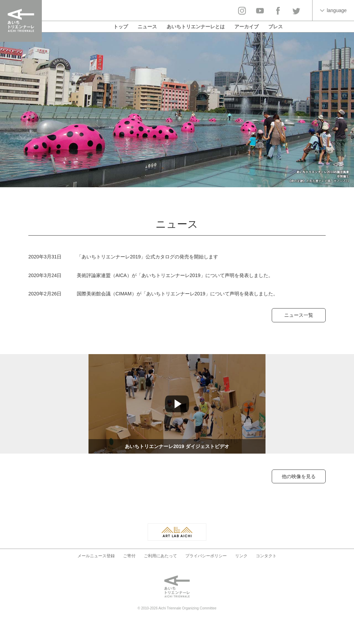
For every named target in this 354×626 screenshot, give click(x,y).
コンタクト (266, 555)
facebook (278, 10)
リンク (241, 555)
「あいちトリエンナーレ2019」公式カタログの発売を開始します (147, 256)
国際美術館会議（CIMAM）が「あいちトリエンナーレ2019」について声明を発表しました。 (177, 293)
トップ (120, 26)
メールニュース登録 (96, 555)
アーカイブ (246, 26)
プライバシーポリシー (206, 555)
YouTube (260, 10)
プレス (275, 26)
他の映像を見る (299, 476)
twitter (296, 10)
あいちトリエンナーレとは (196, 26)
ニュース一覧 (298, 315)
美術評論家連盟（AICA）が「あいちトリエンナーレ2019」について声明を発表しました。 (175, 275)
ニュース (147, 26)
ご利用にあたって (160, 555)
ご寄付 (129, 555)
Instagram (242, 10)
